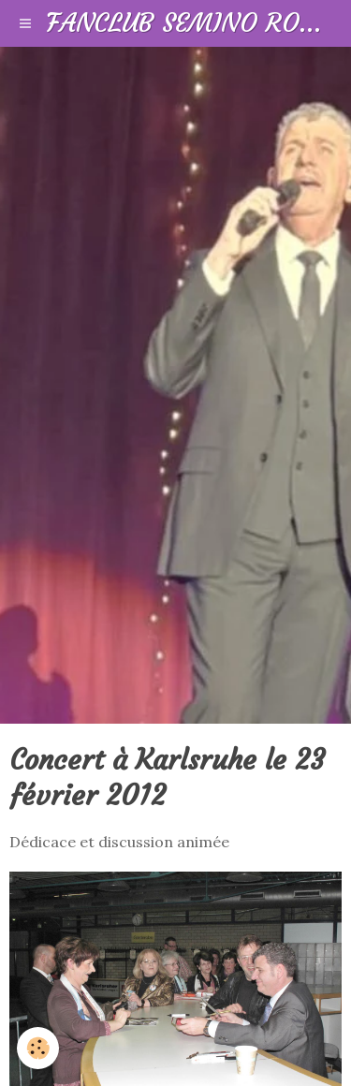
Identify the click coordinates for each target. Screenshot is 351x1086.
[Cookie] (38, 1048)
